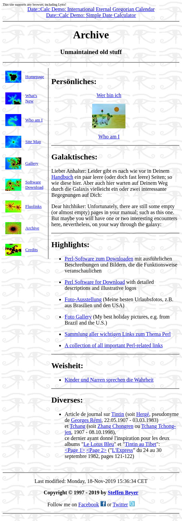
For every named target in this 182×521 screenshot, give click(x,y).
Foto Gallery (78, 318)
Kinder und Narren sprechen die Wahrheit (109, 381)
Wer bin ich (108, 111)
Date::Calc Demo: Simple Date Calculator (91, 15)
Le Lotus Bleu (99, 445)
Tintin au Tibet (140, 445)
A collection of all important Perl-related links (114, 346)
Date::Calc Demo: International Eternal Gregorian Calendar (91, 9)
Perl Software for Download (95, 283)
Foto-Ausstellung (83, 300)
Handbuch (62, 178)
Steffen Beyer (123, 494)
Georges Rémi (86, 421)
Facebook (88, 506)
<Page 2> (96, 451)
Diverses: (67, 401)
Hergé (142, 415)
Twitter (120, 506)
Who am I (108, 137)
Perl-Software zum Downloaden (99, 260)
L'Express (122, 451)
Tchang (78, 427)
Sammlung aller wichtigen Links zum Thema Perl (118, 335)
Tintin (117, 415)
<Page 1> (75, 451)
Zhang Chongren (115, 427)
